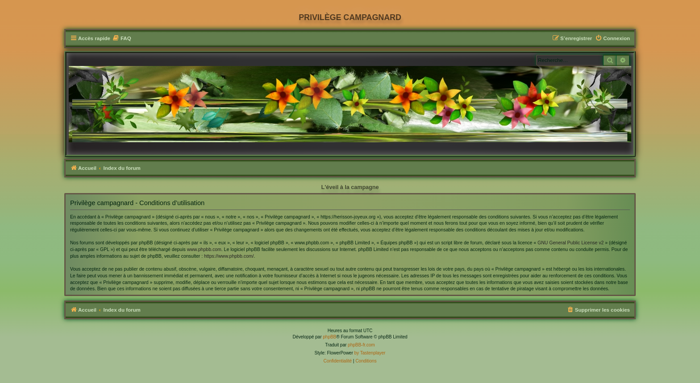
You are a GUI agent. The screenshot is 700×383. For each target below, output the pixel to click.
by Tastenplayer (370, 352)
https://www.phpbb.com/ (229, 256)
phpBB (329, 336)
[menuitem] (121, 38)
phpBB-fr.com (361, 344)
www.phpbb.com (204, 249)
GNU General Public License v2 (571, 242)
